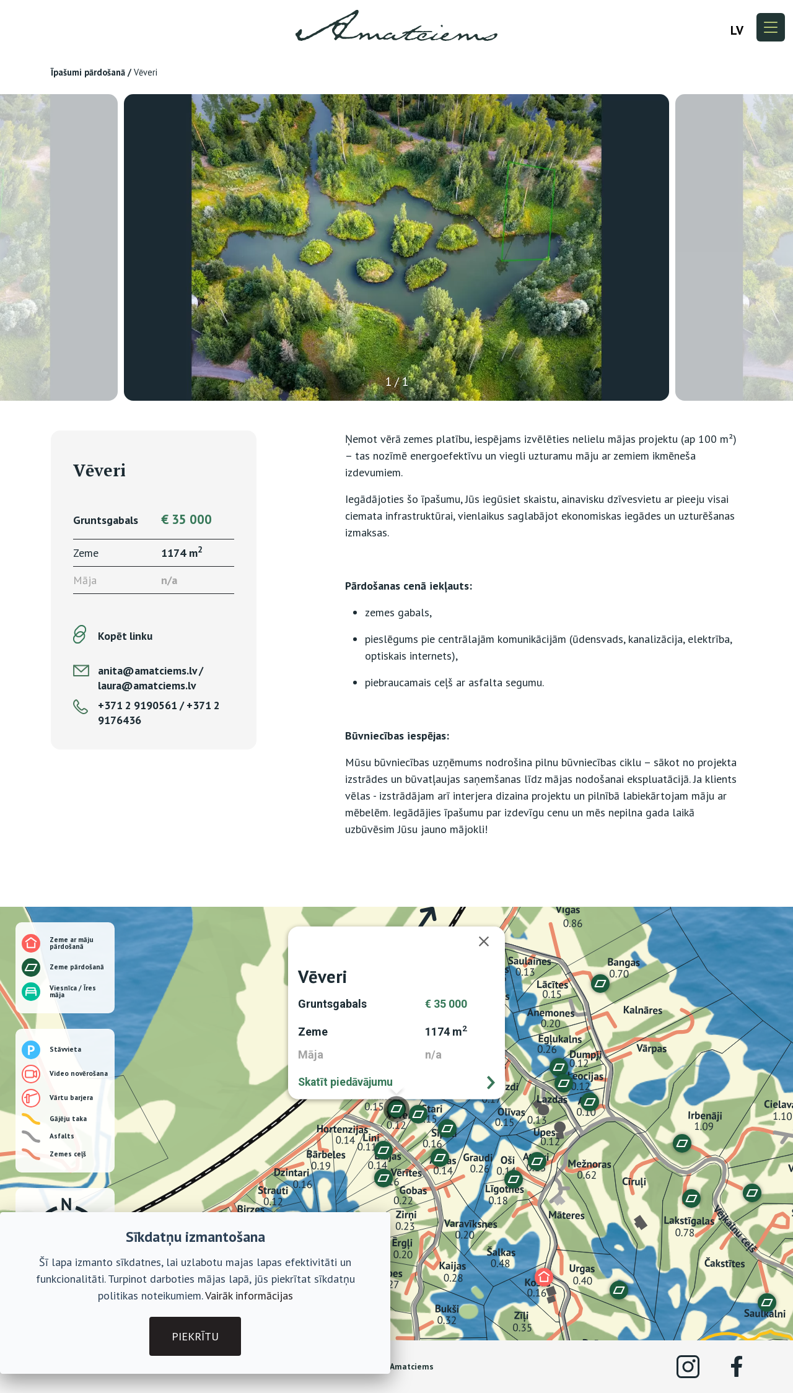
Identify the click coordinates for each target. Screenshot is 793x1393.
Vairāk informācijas (249, 1295)
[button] (440, 1157)
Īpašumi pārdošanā (88, 72)
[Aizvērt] (490, 941)
